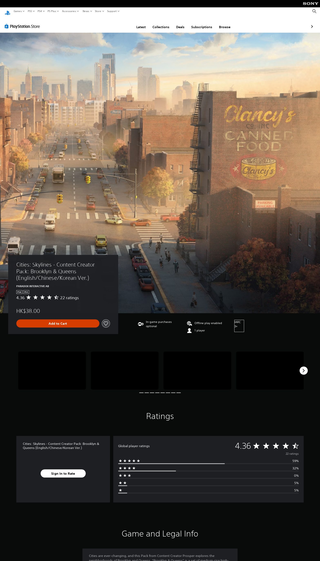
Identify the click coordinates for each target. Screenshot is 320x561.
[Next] (304, 367)
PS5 (30, 11)
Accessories (69, 11)
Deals (156, 23)
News (85, 11)
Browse (201, 23)
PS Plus (52, 11)
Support (112, 11)
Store (98, 11)
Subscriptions (177, 23)
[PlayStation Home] (7, 11)
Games (18, 11)
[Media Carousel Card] (52, 367)
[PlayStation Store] (23, 22)
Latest (117, 23)
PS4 (40, 11)
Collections (137, 23)
